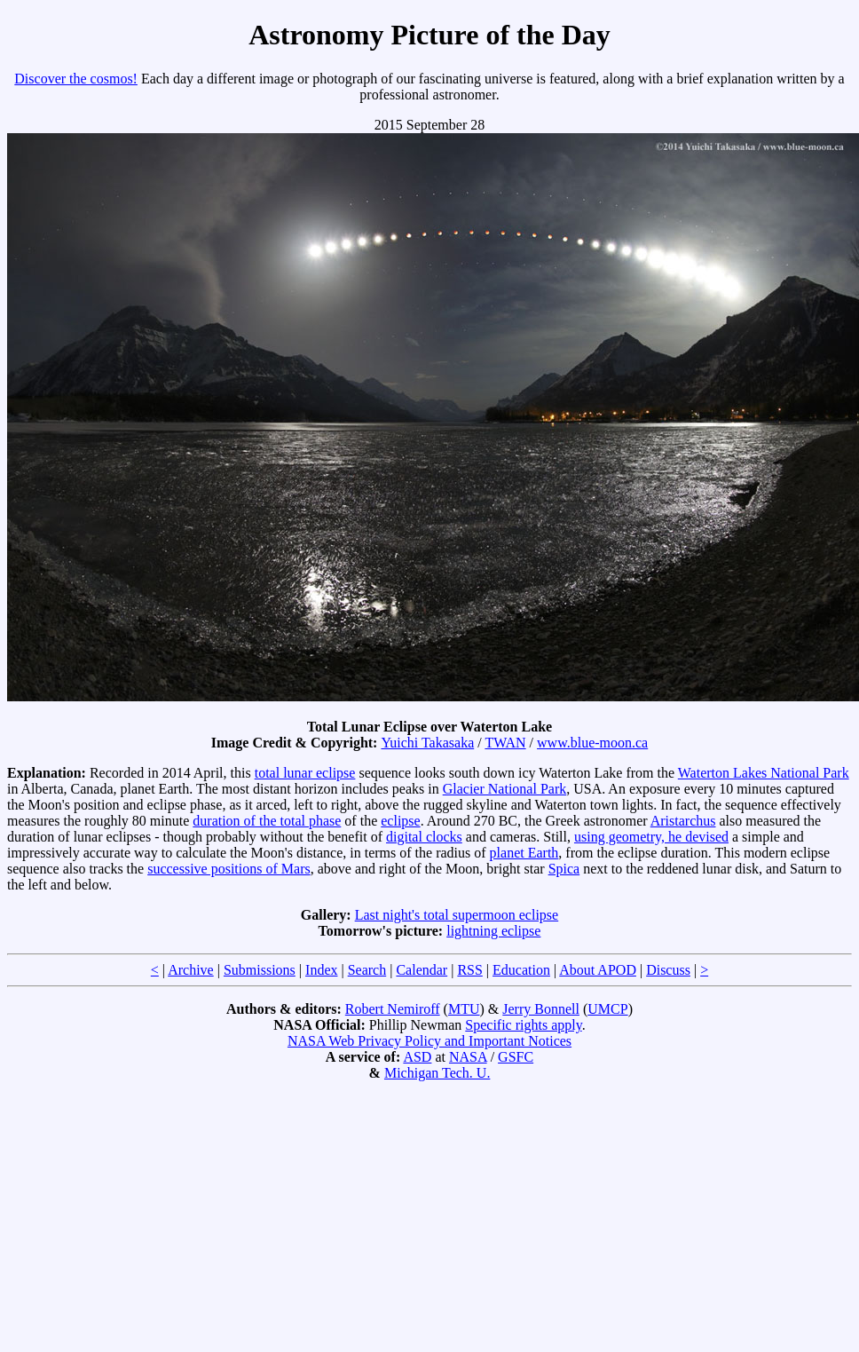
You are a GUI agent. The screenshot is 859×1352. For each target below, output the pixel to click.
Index (321, 969)
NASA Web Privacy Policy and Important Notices (429, 1040)
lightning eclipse (493, 930)
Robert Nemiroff (392, 1008)
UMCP (607, 1008)
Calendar (421, 969)
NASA (468, 1056)
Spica (564, 868)
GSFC (515, 1056)
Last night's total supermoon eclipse (457, 914)
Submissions (260, 969)
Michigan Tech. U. (437, 1072)
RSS (469, 969)
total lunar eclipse (305, 772)
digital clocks (424, 836)
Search (367, 969)
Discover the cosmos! (76, 78)
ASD (417, 1056)
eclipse (400, 820)
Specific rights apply (523, 1024)
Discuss (668, 969)
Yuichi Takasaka (427, 742)
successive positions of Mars (229, 868)
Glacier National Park (505, 788)
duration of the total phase (267, 820)
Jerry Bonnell (540, 1008)
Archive (191, 969)
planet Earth (524, 852)
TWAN (505, 742)
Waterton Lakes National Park (763, 772)
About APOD (597, 969)
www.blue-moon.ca (592, 742)
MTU (464, 1008)
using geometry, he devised (651, 836)
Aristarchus (683, 820)
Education (521, 969)
